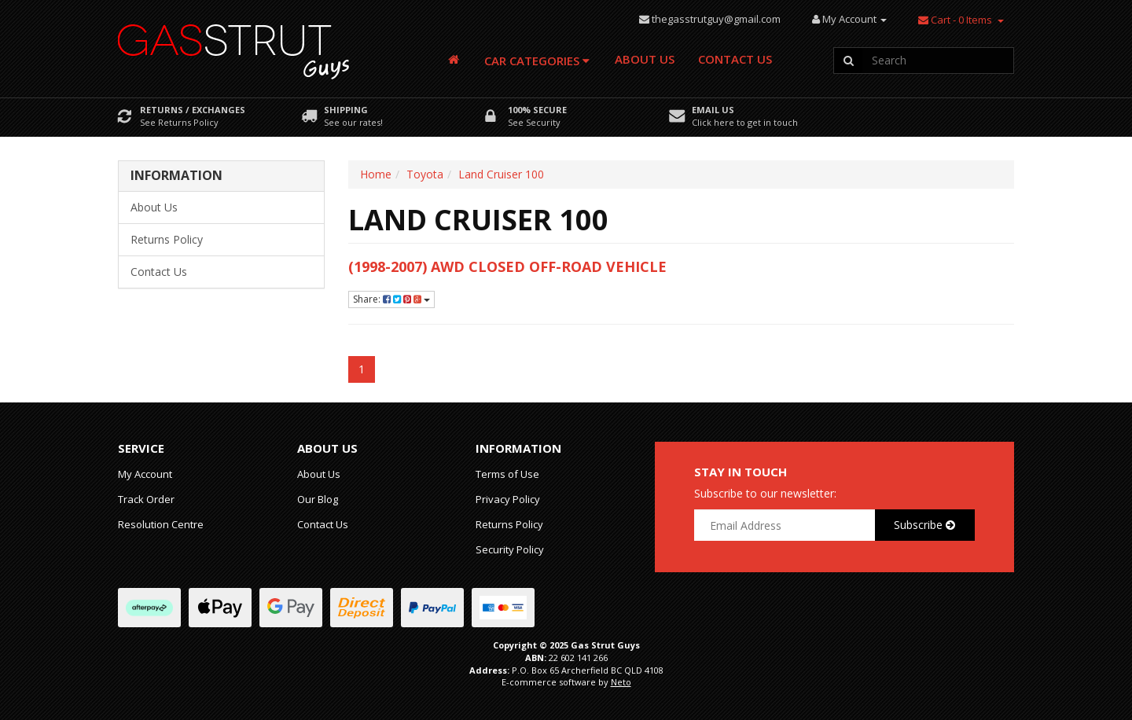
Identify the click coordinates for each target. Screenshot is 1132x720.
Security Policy (510, 549)
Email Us (713, 110)
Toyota (424, 174)
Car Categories (537, 60)
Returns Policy (166, 239)
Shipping (346, 110)
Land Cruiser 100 (501, 174)
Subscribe (924, 524)
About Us (644, 59)
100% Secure (537, 110)
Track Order (146, 499)
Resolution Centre (161, 524)
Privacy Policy (508, 499)
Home (375, 174)
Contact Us (735, 59)
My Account (145, 474)
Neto (621, 682)
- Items (955, 20)
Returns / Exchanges (192, 110)
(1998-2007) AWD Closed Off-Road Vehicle (507, 266)
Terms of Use (507, 474)
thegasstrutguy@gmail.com (716, 19)
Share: (391, 299)
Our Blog (317, 499)
